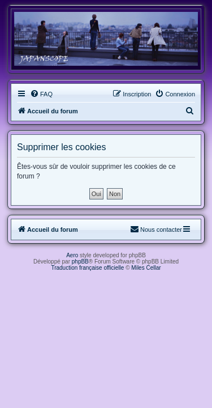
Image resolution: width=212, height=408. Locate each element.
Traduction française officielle (87, 268)
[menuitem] (41, 94)
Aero (72, 255)
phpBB (80, 261)
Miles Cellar (146, 268)
